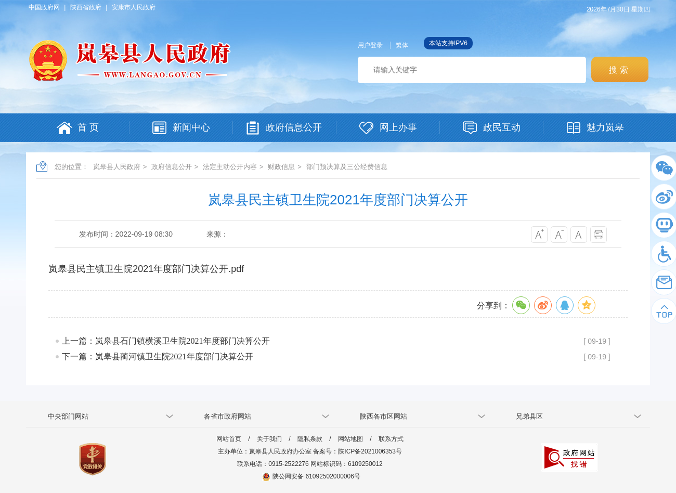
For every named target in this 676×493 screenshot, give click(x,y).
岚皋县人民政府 (116, 167)
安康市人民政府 (133, 7)
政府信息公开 (171, 167)
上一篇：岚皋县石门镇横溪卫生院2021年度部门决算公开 (166, 340)
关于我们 (269, 439)
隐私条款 (309, 439)
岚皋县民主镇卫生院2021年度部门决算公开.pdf (146, 269)
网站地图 (350, 439)
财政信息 (281, 167)
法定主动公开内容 (230, 167)
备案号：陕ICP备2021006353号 (357, 451)
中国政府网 (44, 7)
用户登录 (370, 45)
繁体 (402, 45)
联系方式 (391, 439)
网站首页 (228, 439)
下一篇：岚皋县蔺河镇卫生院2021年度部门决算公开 (157, 356)
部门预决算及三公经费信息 (346, 167)
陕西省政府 (85, 7)
